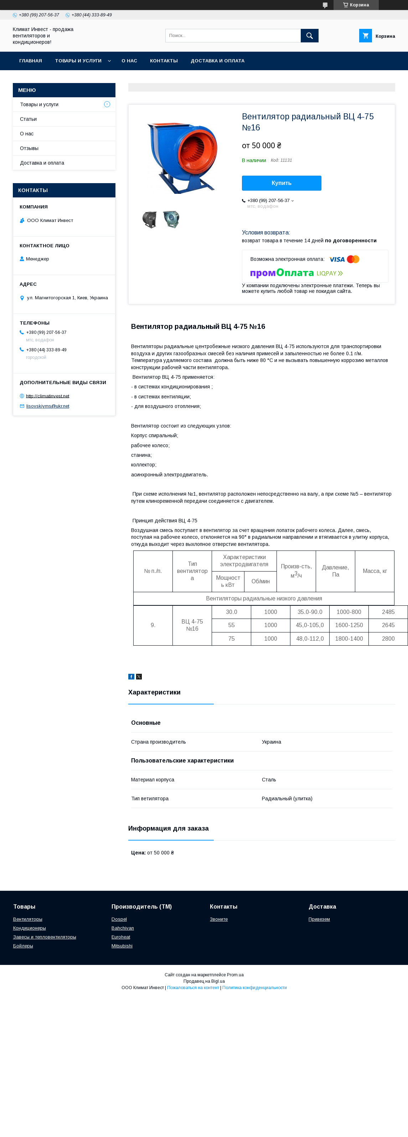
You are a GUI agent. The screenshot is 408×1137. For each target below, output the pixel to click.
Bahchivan (123, 928)
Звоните (219, 919)
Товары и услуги (78, 60)
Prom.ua (235, 974)
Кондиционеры (29, 928)
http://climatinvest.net (47, 395)
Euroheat (121, 937)
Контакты (164, 60)
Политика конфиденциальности (254, 987)
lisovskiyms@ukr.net (47, 406)
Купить (282, 183)
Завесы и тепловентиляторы (44, 937)
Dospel (119, 919)
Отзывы (29, 148)
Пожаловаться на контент (193, 987)
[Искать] (310, 35)
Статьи (28, 119)
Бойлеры (23, 946)
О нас (129, 60)
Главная (30, 60)
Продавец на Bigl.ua (204, 981)
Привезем (319, 919)
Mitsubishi (122, 946)
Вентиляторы (27, 919)
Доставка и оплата (217, 60)
